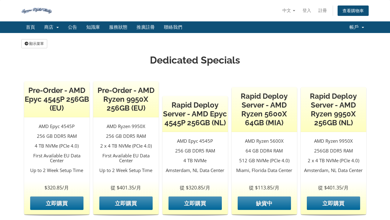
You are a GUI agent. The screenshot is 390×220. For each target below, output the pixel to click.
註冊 (322, 10)
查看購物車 (353, 10)
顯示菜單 (34, 43)
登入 (307, 10)
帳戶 (356, 27)
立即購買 (57, 203)
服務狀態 (118, 27)
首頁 (30, 27)
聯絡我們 (173, 27)
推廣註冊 (145, 27)
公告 (72, 27)
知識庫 (93, 27)
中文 (288, 10)
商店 (51, 27)
